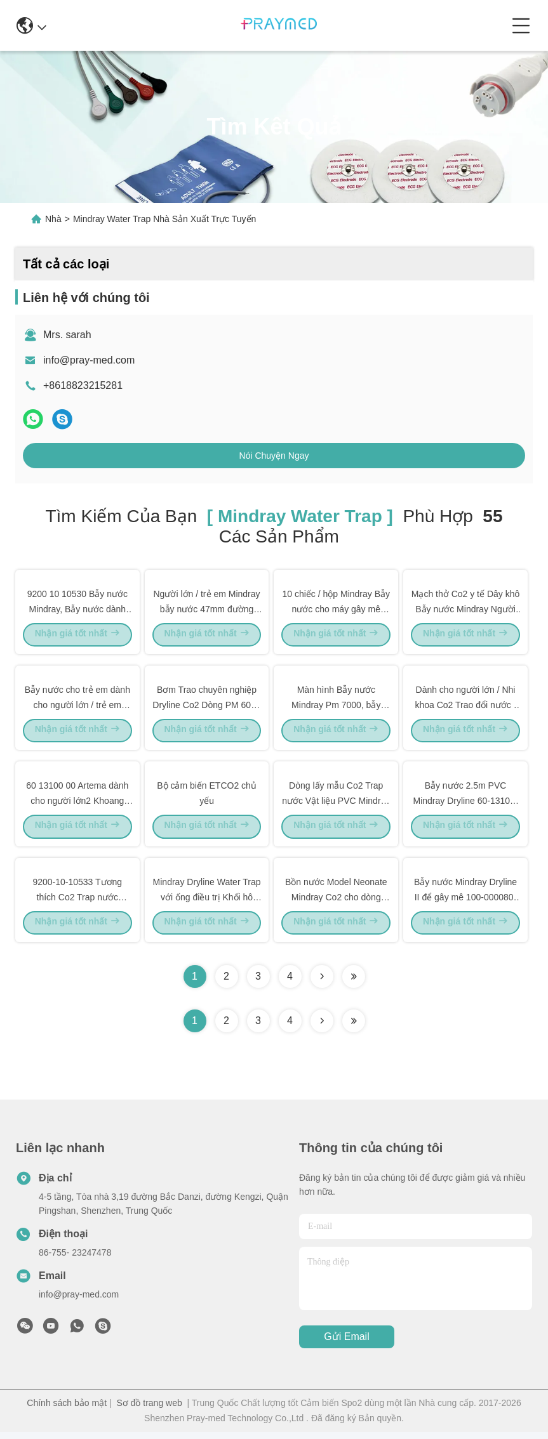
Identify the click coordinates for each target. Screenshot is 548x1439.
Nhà (53, 219)
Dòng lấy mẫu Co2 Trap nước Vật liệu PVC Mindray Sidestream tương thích (336, 804)
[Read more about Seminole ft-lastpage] (353, 1027)
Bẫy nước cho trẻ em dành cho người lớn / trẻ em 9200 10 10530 (77, 707)
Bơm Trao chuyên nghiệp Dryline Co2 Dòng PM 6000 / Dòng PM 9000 (206, 707)
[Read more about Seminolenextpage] (322, 1027)
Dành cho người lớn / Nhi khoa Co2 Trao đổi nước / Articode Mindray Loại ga (465, 707)
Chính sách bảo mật (67, 1410)
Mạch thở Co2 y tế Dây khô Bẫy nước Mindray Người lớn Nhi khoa (465, 609)
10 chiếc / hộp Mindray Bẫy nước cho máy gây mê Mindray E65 (337, 609)
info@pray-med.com (89, 360)
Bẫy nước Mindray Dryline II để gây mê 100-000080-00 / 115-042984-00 (465, 902)
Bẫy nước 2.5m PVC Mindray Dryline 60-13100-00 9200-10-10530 (465, 804)
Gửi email (346, 1344)
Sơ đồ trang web (149, 1410)
